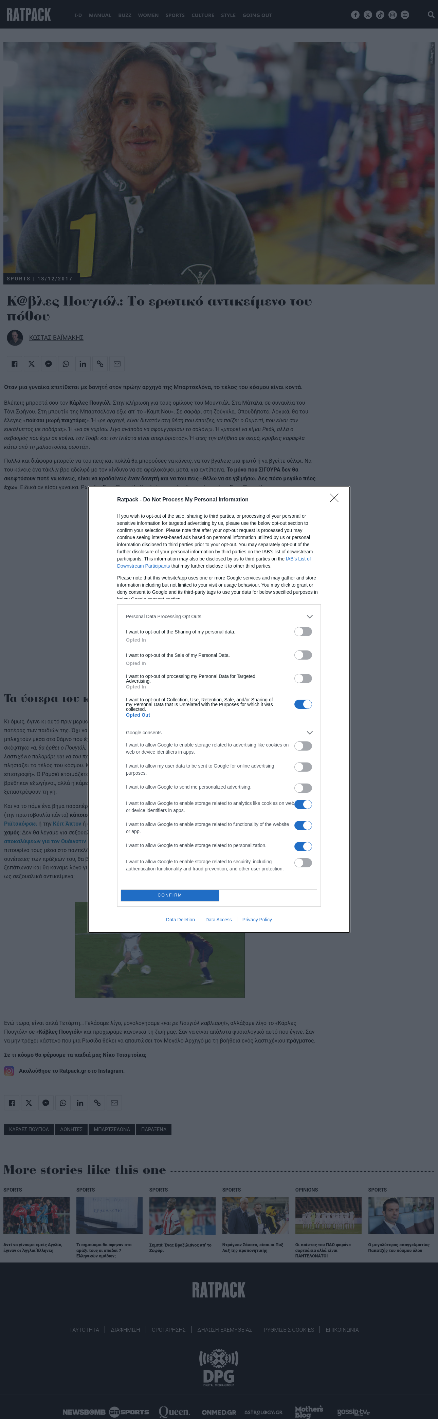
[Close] (336, 500)
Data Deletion (180, 919)
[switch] (303, 631)
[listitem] (219, 616)
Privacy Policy (257, 919)
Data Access (218, 919)
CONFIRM (170, 895)
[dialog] (219, 710)
